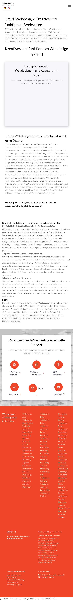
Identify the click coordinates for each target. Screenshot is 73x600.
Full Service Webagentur (46, 540)
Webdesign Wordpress (14, 585)
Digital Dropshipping (45, 562)
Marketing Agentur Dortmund (26, 462)
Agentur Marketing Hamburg (44, 447)
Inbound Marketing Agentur (47, 545)
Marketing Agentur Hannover (44, 456)
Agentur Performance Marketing (49, 536)
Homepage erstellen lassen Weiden (64, 505)
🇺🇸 (9, 8)
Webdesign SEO (12, 577)
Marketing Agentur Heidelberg (44, 465)
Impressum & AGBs (47, 577)
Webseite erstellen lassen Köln (45, 487)
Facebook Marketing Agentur (48, 555)
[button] (14, 369)
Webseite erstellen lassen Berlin (27, 429)
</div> (36, 104)
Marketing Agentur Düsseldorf (26, 484)
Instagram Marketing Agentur (48, 550)
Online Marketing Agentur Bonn (28, 447)
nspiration (10, 575)
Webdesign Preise (13, 582)
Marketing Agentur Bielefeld (26, 438)
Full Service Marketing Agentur (48, 538)
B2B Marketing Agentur (46, 553)
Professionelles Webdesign (16, 580)
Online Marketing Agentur (47, 560)
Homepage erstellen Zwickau (62, 514)
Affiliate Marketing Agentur (47, 557)
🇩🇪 (5, 8)
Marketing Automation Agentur (48, 543)
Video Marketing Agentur (46, 548)
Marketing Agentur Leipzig (62, 417)
